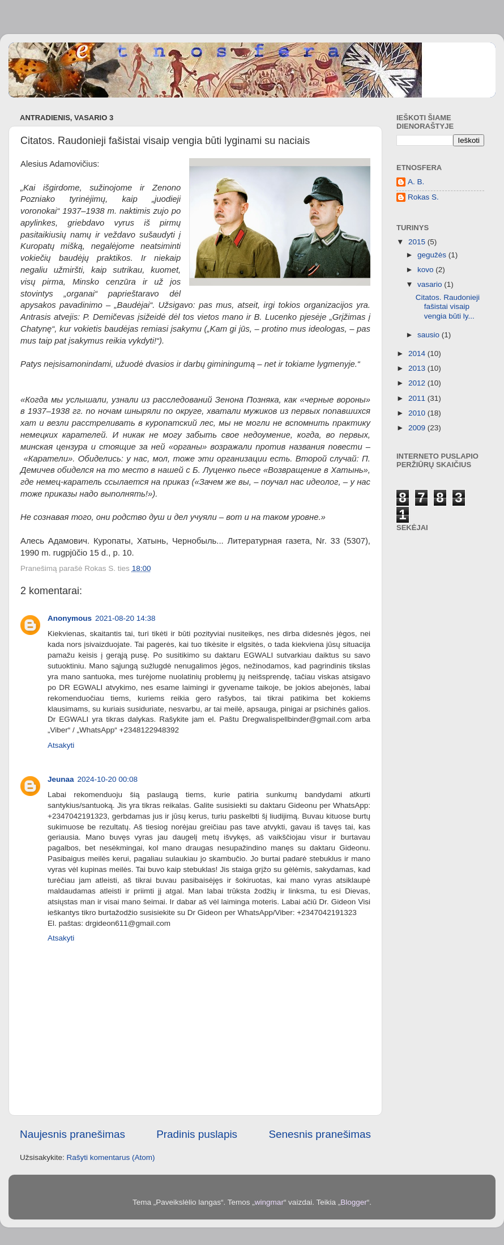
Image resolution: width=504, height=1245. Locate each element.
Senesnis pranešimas (319, 1134)
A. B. (416, 181)
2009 (418, 428)
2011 (418, 398)
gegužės (433, 255)
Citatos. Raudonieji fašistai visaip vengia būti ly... (448, 306)
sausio (429, 335)
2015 (418, 242)
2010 (418, 413)
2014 (418, 353)
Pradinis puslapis (196, 1134)
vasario (430, 284)
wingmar (269, 1202)
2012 (418, 383)
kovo (426, 269)
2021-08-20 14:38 (125, 618)
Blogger (353, 1202)
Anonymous (70, 618)
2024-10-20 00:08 (108, 779)
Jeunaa (61, 779)
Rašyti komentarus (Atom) (111, 1157)
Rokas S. (423, 197)
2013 (418, 368)
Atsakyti (61, 745)
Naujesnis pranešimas (72, 1134)
